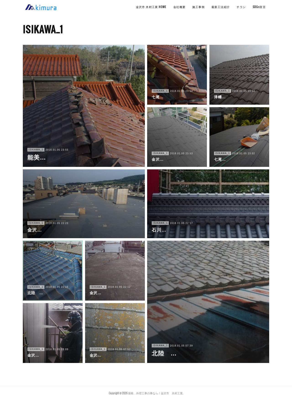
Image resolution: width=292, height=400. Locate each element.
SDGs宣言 (259, 7)
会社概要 (179, 7)
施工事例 (198, 7)
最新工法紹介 (220, 7)
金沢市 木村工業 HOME (151, 7)
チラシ (241, 7)
